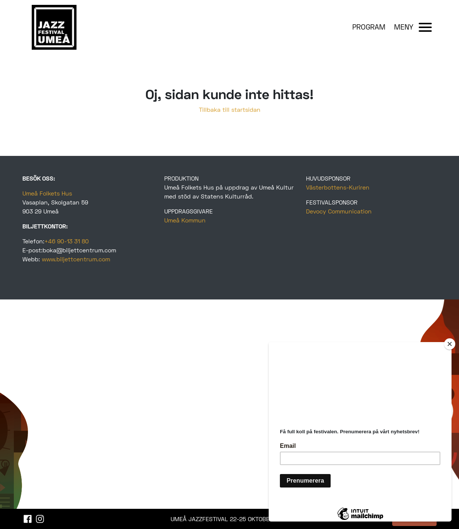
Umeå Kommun (185, 220)
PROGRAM (368, 26)
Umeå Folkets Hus (47, 193)
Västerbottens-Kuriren (337, 187)
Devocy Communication (339, 211)
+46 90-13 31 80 (66, 240)
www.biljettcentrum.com (76, 258)
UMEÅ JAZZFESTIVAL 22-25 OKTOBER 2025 (230, 518)
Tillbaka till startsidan (229, 109)
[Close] (449, 344)
